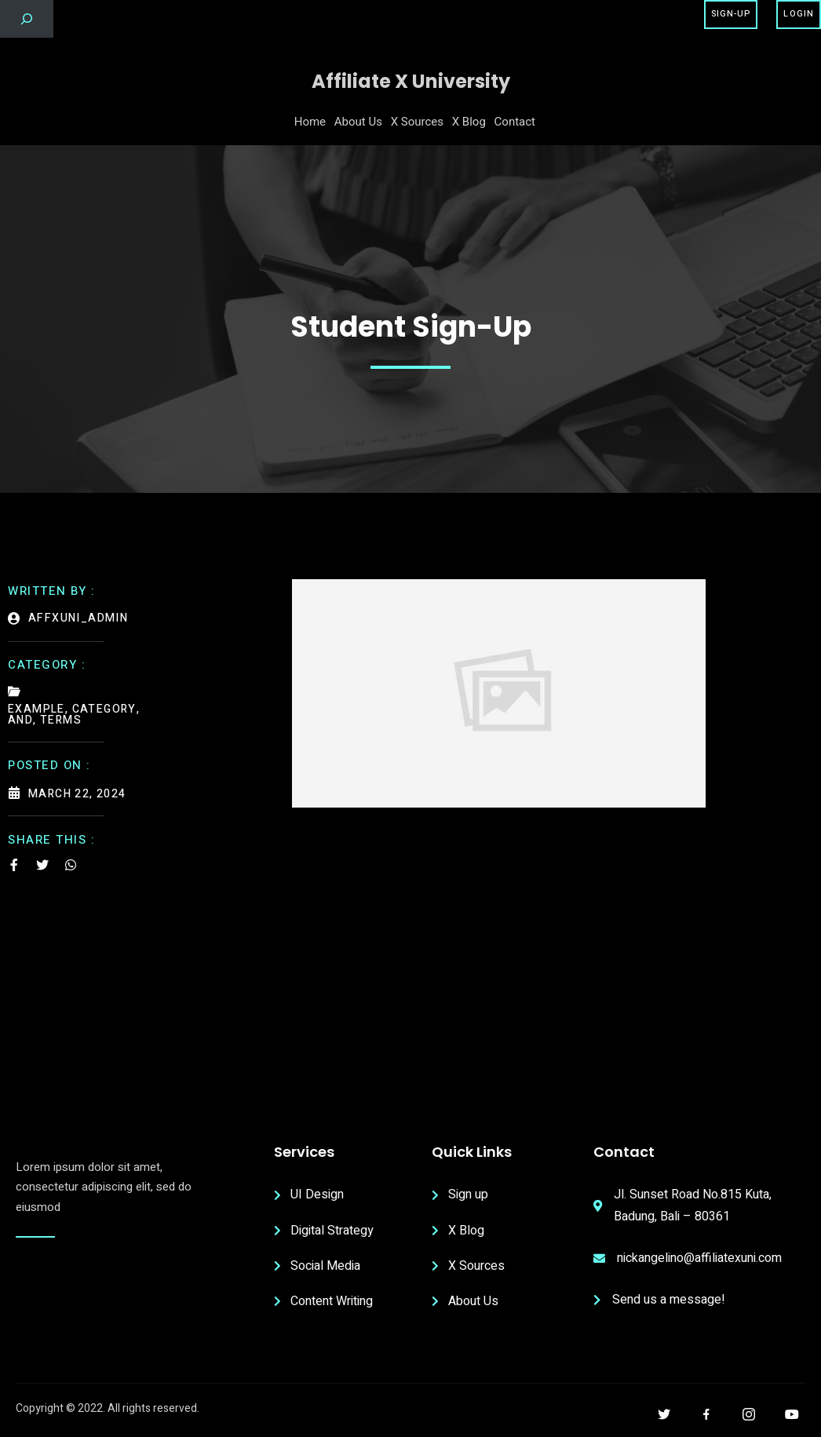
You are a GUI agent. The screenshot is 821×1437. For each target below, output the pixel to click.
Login (798, 13)
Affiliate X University (411, 81)
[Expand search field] (26, 19)
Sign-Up (731, 13)
